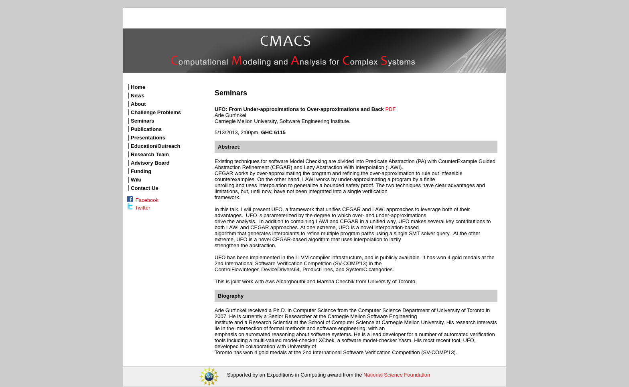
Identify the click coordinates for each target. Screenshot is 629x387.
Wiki (136, 180)
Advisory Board (150, 163)
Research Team (150, 154)
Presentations (148, 138)
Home (138, 87)
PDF (390, 109)
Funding (141, 171)
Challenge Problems (156, 112)
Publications (146, 129)
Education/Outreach (156, 146)
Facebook (142, 200)
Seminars (142, 121)
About (138, 104)
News (137, 96)
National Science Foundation (396, 375)
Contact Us (144, 188)
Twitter (138, 208)
